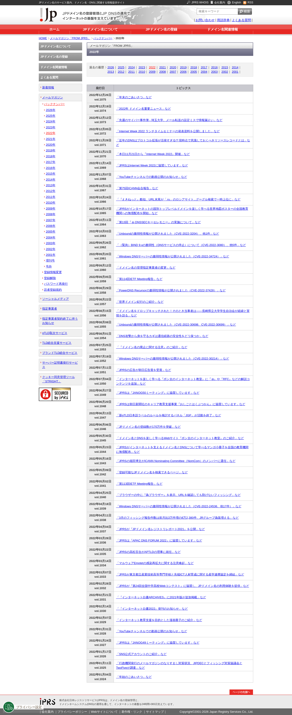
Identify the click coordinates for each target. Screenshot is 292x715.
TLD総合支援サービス (56, 343)
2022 (152, 67)
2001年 (50, 254)
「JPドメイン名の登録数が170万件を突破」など (148, 426)
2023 (141, 67)
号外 (49, 266)
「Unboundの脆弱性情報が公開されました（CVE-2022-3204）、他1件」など (167, 233)
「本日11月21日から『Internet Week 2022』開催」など (153, 154)
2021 (162, 67)
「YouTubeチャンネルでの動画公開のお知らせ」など (151, 177)
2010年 (50, 202)
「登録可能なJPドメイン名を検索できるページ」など (152, 472)
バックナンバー (102, 38)
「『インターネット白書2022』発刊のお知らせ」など (152, 608)
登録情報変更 (53, 272)
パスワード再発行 (56, 283)
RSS (250, 2)
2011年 (50, 197)
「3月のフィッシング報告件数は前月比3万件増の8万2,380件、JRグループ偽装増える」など (177, 517)
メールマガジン (52, 97)
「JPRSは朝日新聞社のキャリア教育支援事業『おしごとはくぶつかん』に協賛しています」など (180, 404)
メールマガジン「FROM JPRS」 (70, 38)
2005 (193, 71)
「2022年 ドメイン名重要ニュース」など (143, 108)
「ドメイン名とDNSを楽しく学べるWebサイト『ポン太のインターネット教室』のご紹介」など (180, 438)
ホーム (54, 29)
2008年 (50, 214)
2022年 (50, 133)
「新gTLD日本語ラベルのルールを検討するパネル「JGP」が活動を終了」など (168, 415)
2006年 (50, 226)
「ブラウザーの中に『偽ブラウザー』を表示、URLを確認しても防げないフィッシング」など (178, 495)
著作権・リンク (131, 711)
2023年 (50, 127)
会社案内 (219, 2)
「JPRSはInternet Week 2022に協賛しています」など (152, 165)
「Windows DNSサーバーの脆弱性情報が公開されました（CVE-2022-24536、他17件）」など (178, 506)
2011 (131, 71)
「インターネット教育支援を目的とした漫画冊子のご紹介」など (159, 620)
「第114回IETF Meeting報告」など (139, 279)
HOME (43, 38)
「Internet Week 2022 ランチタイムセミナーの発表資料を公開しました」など (168, 131)
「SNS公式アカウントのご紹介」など (141, 654)
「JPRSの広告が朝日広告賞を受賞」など (143, 370)
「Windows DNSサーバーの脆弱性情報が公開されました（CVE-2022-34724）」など (172, 256)
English (236, 2)
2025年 (50, 115)
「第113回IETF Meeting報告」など (139, 483)
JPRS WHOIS (200, 2)
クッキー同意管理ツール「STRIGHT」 (58, 379)
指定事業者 (49, 308)
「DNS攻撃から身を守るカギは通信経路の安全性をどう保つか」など (162, 336)
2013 (110, 71)
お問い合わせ (205, 20)
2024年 (50, 121)
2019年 (50, 150)
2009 (152, 71)
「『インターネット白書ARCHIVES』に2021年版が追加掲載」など (161, 597)
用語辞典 (223, 20)
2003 (214, 71)
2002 (225, 71)
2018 (193, 67)
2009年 (50, 208)
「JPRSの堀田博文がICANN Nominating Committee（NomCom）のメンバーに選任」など (175, 461)
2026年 (50, 110)
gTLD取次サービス (54, 333)
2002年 (50, 249)
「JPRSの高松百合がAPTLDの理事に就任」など (148, 552)
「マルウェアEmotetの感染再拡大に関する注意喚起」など (155, 563)
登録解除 (50, 278)
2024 (131, 67)
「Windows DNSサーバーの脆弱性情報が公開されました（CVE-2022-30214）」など (172, 358)
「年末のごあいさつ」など (134, 97)
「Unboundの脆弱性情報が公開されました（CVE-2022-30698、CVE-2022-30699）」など (176, 324)
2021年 (50, 139)
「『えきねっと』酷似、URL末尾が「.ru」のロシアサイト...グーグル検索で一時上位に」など (178, 199)
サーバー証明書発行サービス (60, 365)
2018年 (50, 156)
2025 (121, 67)
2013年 (50, 185)
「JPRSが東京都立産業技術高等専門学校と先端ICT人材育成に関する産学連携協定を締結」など (180, 574)
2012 (121, 71)
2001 (235, 71)
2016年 (50, 168)
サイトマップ (155, 711)
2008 (162, 71)
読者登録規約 (53, 289)
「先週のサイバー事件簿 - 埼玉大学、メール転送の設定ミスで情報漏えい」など (169, 120)
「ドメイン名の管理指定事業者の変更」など (145, 267)
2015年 (50, 173)
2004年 (50, 237)
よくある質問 (241, 20)
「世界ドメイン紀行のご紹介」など (140, 301)
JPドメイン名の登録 (161, 29)
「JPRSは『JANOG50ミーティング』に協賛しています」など (157, 392)
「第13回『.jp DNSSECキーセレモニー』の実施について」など (158, 222)
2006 (183, 71)
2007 (173, 71)
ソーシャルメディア (55, 299)
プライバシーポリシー (72, 711)
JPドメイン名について (100, 29)
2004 (204, 71)
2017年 (50, 162)
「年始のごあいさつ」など (134, 677)
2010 (141, 71)
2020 (173, 67)
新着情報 (48, 87)
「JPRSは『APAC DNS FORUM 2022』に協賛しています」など (159, 540)
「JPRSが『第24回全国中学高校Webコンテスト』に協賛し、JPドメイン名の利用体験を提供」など (182, 586)
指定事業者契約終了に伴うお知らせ (60, 321)
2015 (225, 67)
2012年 (50, 191)
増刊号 (50, 260)
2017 (204, 67)
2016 (214, 67)
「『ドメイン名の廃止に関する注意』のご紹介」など (151, 347)
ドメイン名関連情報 (222, 29)
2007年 (50, 220)
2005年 (50, 231)
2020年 (50, 144)
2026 (110, 67)
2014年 (50, 179)
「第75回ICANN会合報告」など (137, 188)
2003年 (50, 243)
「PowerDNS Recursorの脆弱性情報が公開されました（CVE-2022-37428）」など (171, 290)
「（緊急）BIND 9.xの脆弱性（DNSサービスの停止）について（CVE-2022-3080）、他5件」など (181, 245)
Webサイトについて (104, 711)
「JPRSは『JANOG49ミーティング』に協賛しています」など (157, 642)
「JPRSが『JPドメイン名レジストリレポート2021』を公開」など (160, 529)
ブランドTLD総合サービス (59, 353)
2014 (235, 67)
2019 (183, 67)
